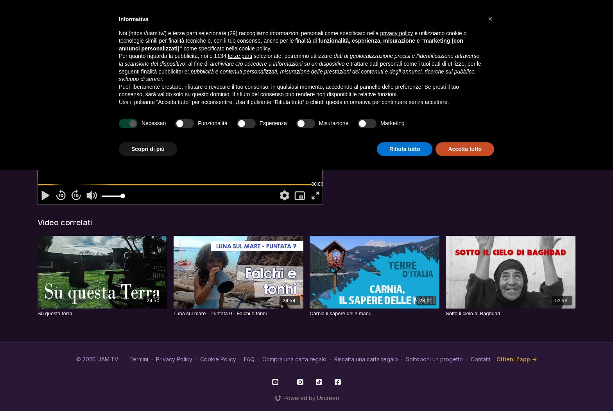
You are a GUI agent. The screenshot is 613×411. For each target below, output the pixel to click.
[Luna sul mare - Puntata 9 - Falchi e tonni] (238, 314)
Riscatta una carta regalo (366, 359)
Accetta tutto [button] (465, 149)
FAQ (249, 359)
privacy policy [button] (396, 33)
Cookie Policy (218, 359)
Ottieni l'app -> (516, 359)
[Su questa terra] (102, 314)
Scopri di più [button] (148, 149)
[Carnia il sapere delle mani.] (374, 314)
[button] (490, 19)
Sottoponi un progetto (434, 359)
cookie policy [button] (254, 48)
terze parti (240, 56)
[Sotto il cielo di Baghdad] (510, 314)
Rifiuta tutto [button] (404, 149)
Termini (138, 359)
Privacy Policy (174, 359)
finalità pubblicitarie (164, 71)
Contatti (480, 359)
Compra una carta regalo (294, 359)
